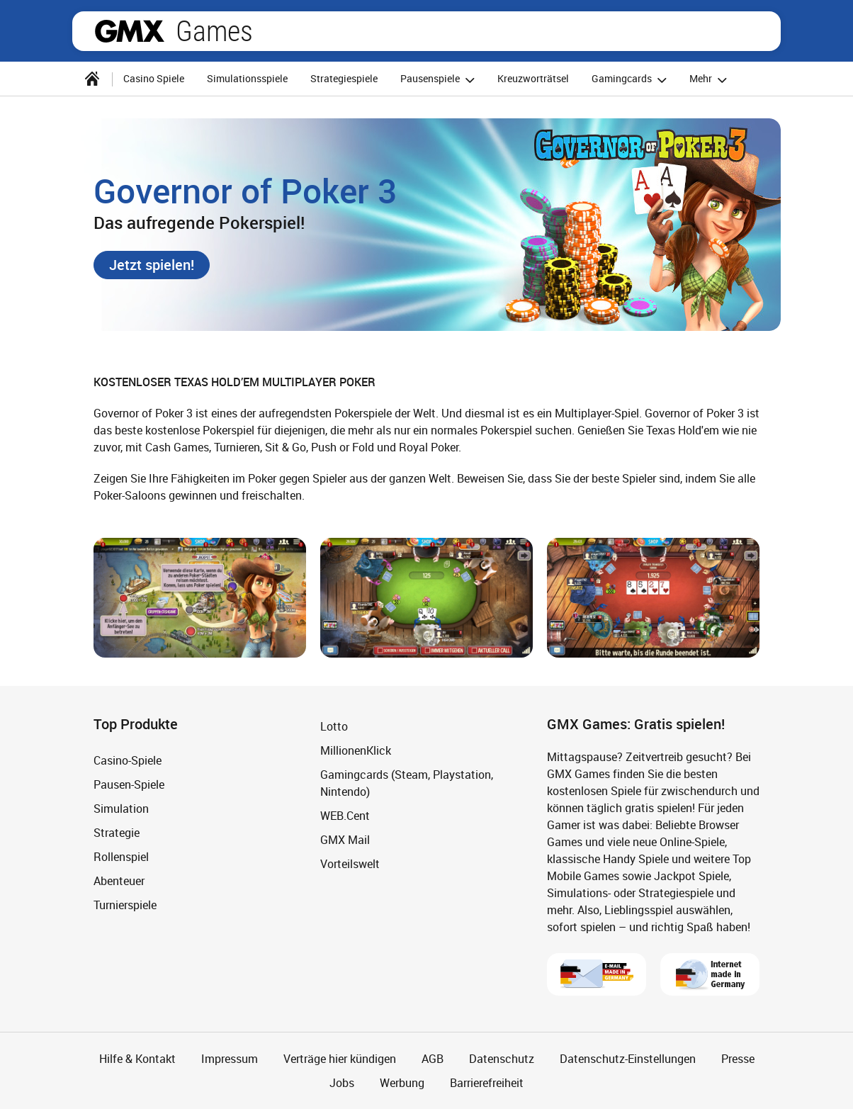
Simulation (121, 808)
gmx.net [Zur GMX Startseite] (129, 31)
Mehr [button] (710, 80)
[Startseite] (92, 79)
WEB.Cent (345, 815)
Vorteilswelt (350, 864)
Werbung (402, 1083)
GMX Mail (345, 840)
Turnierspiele (125, 905)
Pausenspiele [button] (439, 80)
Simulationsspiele (247, 78)
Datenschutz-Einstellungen (628, 1058)
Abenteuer (119, 881)
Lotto (334, 726)
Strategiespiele (344, 78)
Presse (738, 1058)
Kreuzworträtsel (533, 78)
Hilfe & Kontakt (137, 1058)
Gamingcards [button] (631, 80)
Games (214, 31)
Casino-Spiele (128, 760)
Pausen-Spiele (129, 784)
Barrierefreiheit (487, 1083)
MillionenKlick (355, 750)
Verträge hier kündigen (339, 1058)
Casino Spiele (153, 78)
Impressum (229, 1058)
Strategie (117, 832)
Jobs (341, 1083)
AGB (433, 1058)
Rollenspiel (121, 857)
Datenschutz (501, 1058)
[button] (152, 265)
